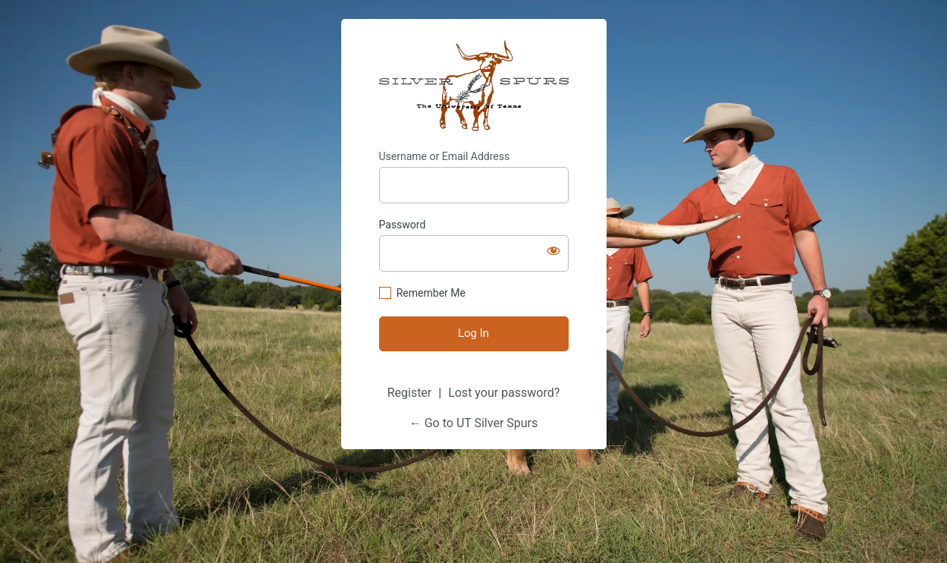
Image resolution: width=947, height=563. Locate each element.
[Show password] (553, 250)
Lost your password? (504, 392)
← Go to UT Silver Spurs (473, 423)
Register (409, 392)
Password (402, 225)
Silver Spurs (474, 86)
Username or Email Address (444, 156)
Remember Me (431, 293)
